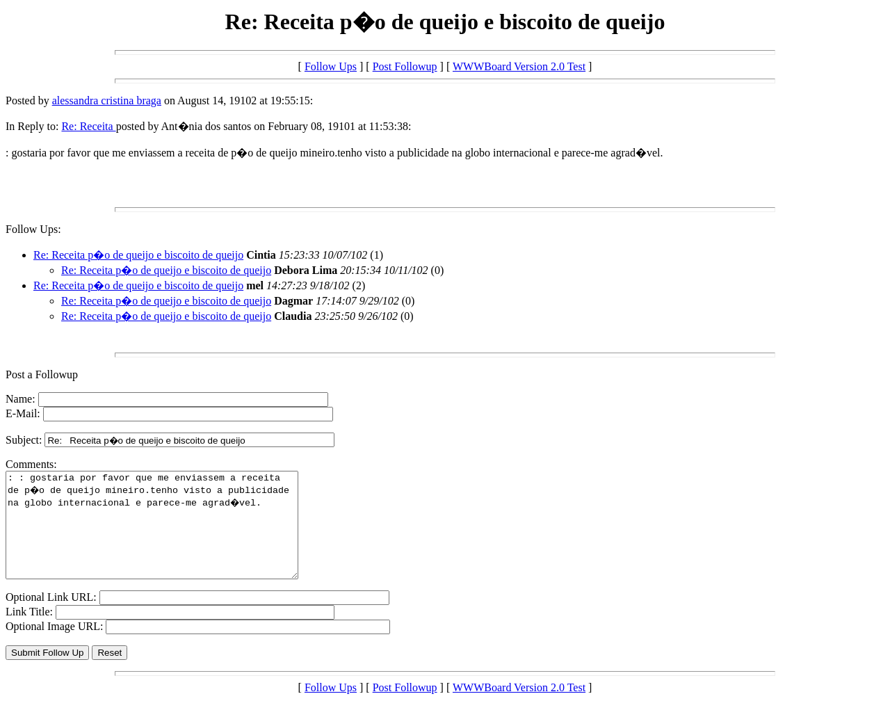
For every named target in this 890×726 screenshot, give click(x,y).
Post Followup (405, 66)
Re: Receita (88, 126)
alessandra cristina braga (106, 100)
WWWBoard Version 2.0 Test (519, 66)
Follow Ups (331, 66)
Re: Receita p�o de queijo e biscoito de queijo (138, 255)
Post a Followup (42, 374)
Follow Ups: (33, 229)
